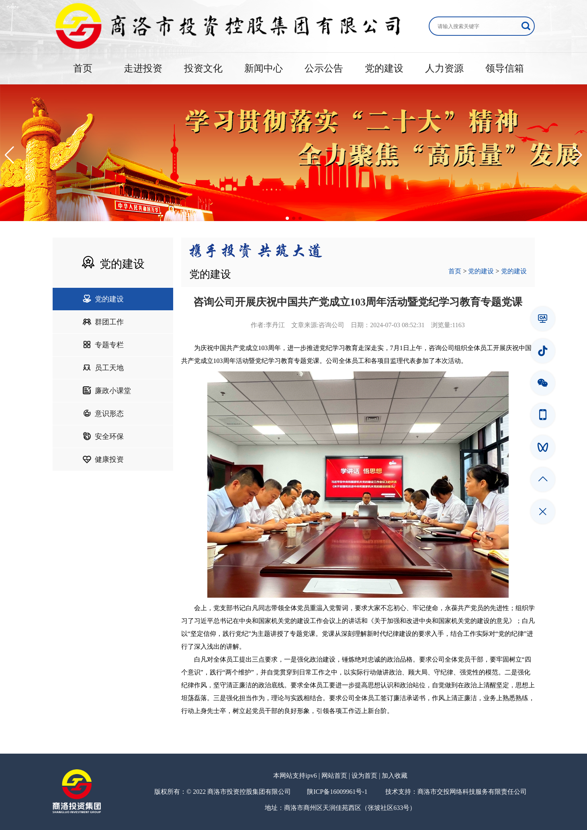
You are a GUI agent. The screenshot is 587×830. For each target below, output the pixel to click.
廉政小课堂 (107, 390)
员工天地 (103, 368)
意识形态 (103, 413)
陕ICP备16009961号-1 (337, 791)
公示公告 (324, 68)
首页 (82, 68)
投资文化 (203, 68)
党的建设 (384, 68)
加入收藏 (394, 775)
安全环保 (103, 436)
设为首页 (364, 775)
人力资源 (444, 68)
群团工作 (103, 322)
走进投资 (143, 68)
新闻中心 (263, 68)
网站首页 (334, 775)
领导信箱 (504, 68)
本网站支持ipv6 (295, 775)
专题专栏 (103, 345)
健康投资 (103, 459)
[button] (9, 155)
